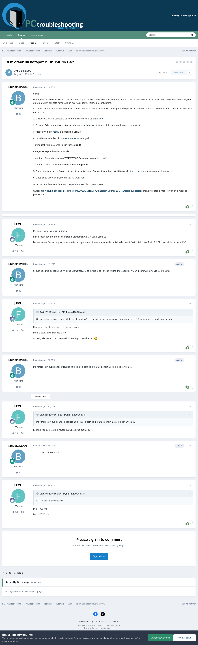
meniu (56, 131)
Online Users (71, 43)
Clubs (21, 43)
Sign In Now (99, 556)
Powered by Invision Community (99, 628)
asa (101, 118)
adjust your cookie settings (96, 638)
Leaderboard (37, 35)
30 (18, 114)
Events (46, 43)
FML (19, 224)
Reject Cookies (184, 637)
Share (163, 72)
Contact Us (102, 621)
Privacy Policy (86, 621)
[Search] (159, 34)
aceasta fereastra (70, 138)
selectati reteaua (139, 171)
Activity (8, 35)
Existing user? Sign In (183, 15)
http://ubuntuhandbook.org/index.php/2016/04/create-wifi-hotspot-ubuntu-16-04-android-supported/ (91, 190)
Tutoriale (36, 74)
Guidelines (8, 43)
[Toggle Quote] (37, 312)
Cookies (114, 621)
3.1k (15, 251)
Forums (34, 43)
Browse (21, 36)
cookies (22, 638)
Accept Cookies (159, 637)
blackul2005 (24, 71)
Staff (57, 43)
